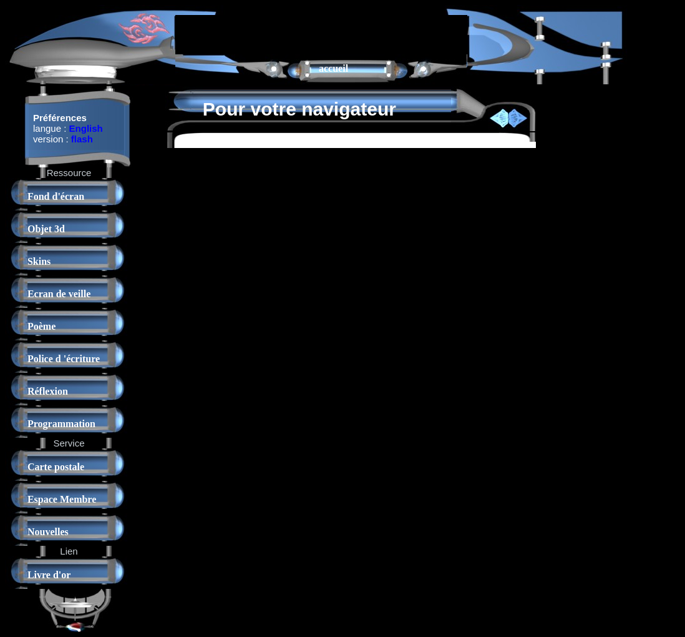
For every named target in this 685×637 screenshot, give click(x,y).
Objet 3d (46, 229)
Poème (41, 326)
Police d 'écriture (63, 358)
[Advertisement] (321, 33)
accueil (333, 68)
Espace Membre (61, 499)
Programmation (61, 423)
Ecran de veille (58, 294)
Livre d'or (48, 575)
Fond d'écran (55, 196)
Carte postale (55, 467)
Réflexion (47, 391)
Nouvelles (48, 531)
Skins (39, 261)
